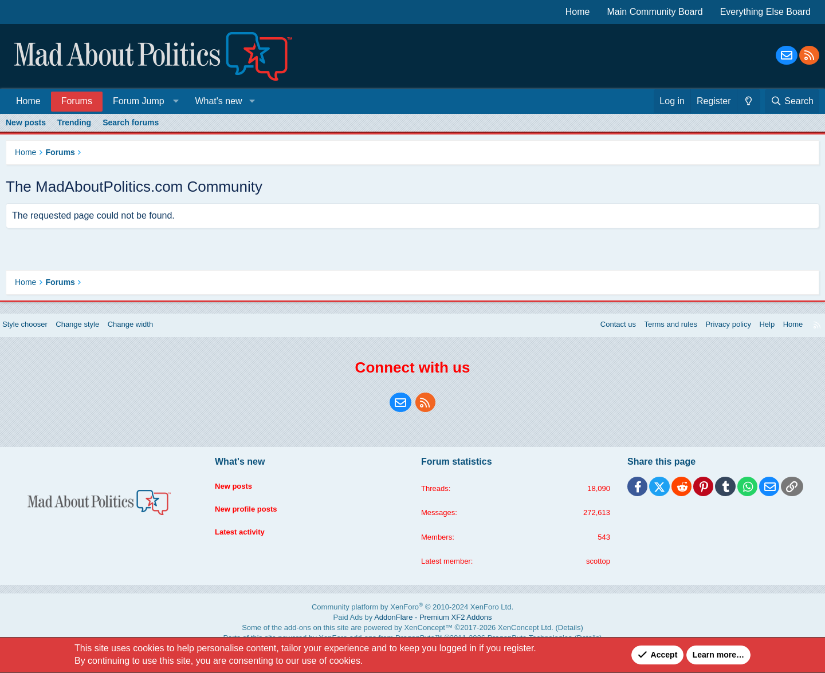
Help (756, 336)
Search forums (131, 122)
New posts (26, 122)
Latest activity (246, 536)
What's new (218, 101)
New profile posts (252, 514)
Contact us (597, 336)
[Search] (792, 101)
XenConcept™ (424, 636)
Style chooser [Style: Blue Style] (35, 336)
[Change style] (748, 101)
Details (533, 636)
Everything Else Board (765, 12)
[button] (143, 101)
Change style (91, 336)
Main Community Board (655, 12)
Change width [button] (148, 336)
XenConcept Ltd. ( (501, 636)
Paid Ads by (413, 628)
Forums (76, 101)
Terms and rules (653, 336)
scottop (593, 574)
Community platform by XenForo (412, 620)
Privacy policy (714, 336)
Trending (74, 122)
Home (577, 12)
